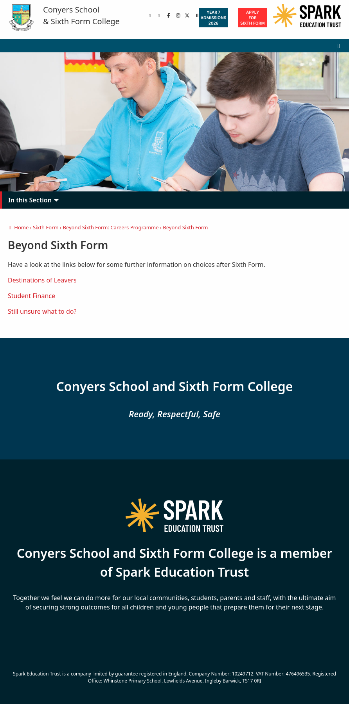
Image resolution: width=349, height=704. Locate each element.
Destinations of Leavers (42, 280)
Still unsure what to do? (42, 311)
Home (18, 227)
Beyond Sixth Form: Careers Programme (110, 227)
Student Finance (31, 295)
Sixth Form (46, 227)
